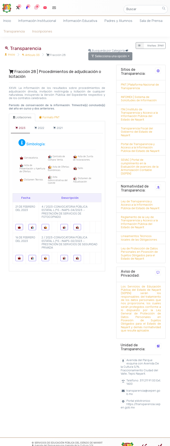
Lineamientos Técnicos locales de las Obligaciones (139, 237)
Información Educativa (80, 21)
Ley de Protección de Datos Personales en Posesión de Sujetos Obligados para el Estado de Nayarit (139, 253)
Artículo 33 (31, 55)
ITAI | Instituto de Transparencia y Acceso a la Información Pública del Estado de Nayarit (139, 114)
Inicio (9, 54)
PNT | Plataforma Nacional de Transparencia (140, 86)
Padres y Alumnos (118, 21)
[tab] (22, 117)
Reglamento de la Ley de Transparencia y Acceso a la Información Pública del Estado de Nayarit (139, 222)
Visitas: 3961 (150, 45)
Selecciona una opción (109, 56)
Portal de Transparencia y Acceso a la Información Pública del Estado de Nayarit (140, 147)
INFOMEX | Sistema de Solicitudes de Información (139, 98)
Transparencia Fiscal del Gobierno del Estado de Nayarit (137, 132)
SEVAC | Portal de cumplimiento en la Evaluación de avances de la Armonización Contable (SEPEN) (139, 166)
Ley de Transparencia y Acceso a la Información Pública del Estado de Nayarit (140, 205)
